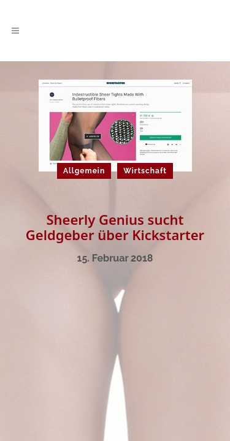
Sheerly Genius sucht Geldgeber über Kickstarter (115, 227)
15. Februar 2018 (115, 258)
